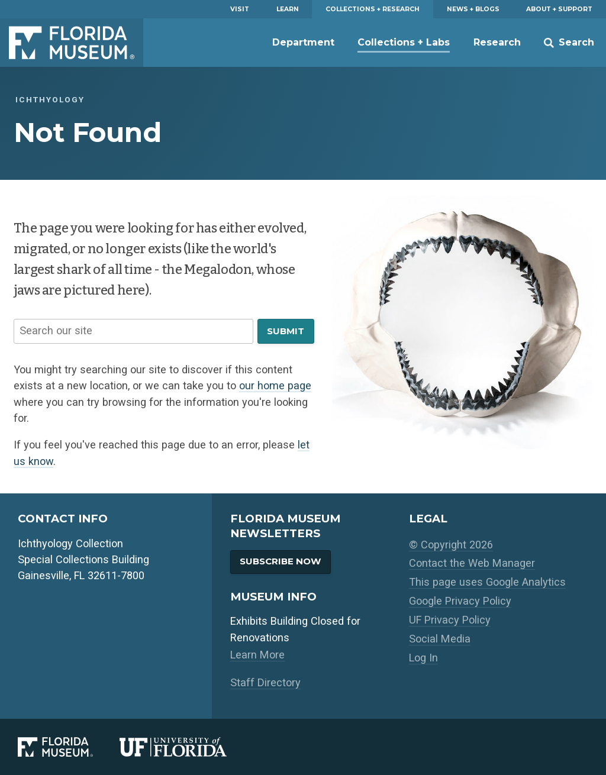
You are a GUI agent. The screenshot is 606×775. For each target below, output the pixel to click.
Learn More (257, 654)
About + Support (559, 9)
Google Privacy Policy (460, 601)
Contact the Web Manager (472, 563)
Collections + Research (372, 9)
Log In (423, 657)
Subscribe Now (280, 561)
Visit (239, 9)
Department (303, 42)
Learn (287, 9)
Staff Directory (265, 682)
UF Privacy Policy (450, 619)
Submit (285, 331)
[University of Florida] (186, 747)
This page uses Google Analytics (487, 582)
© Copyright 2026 (451, 544)
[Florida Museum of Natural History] (69, 747)
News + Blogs (473, 9)
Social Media (439, 638)
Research (497, 42)
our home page (275, 385)
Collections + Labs (403, 42)
